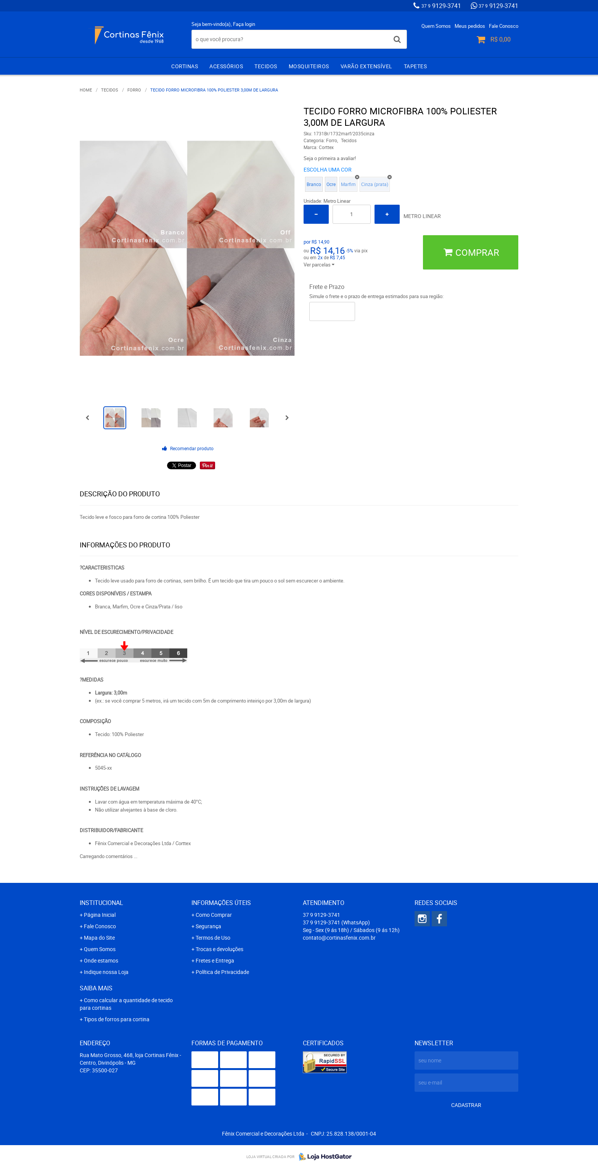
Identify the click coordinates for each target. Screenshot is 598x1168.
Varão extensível (366, 66)
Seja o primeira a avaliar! (330, 158)
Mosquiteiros (309, 66)
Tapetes (415, 66)
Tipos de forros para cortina (117, 1019)
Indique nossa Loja (106, 971)
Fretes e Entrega (215, 960)
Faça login (244, 24)
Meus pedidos (470, 25)
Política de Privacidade (222, 971)
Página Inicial (100, 914)
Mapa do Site (99, 937)
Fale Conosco (503, 25)
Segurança (208, 926)
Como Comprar (214, 914)
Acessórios (226, 66)
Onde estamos (101, 960)
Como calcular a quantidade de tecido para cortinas (126, 1003)
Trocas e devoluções (219, 949)
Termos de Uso (213, 937)
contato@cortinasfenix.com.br (339, 937)
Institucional (101, 902)
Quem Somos (436, 25)
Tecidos (265, 66)
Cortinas (184, 66)
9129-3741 (441, 6)
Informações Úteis (221, 902)
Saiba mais (96, 988)
